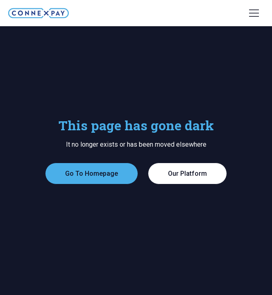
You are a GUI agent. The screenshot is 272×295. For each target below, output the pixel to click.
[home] (38, 13)
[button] (254, 13)
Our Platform (187, 173)
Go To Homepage (91, 173)
